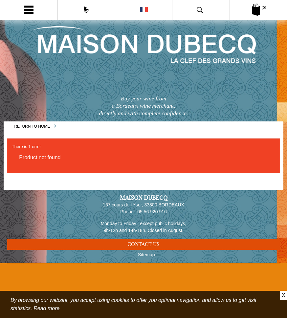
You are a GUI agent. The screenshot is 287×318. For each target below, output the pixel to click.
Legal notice (146, 285)
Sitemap (146, 267)
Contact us (143, 246)
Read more (46, 308)
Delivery (146, 276)
